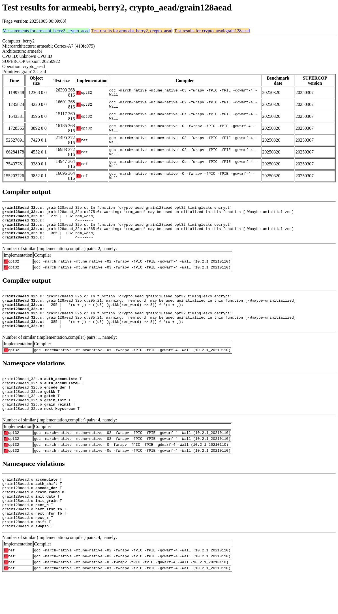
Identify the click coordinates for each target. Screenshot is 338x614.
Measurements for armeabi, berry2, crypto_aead (46, 30)
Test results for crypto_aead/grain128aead (212, 30)
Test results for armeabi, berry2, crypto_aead (131, 30)
